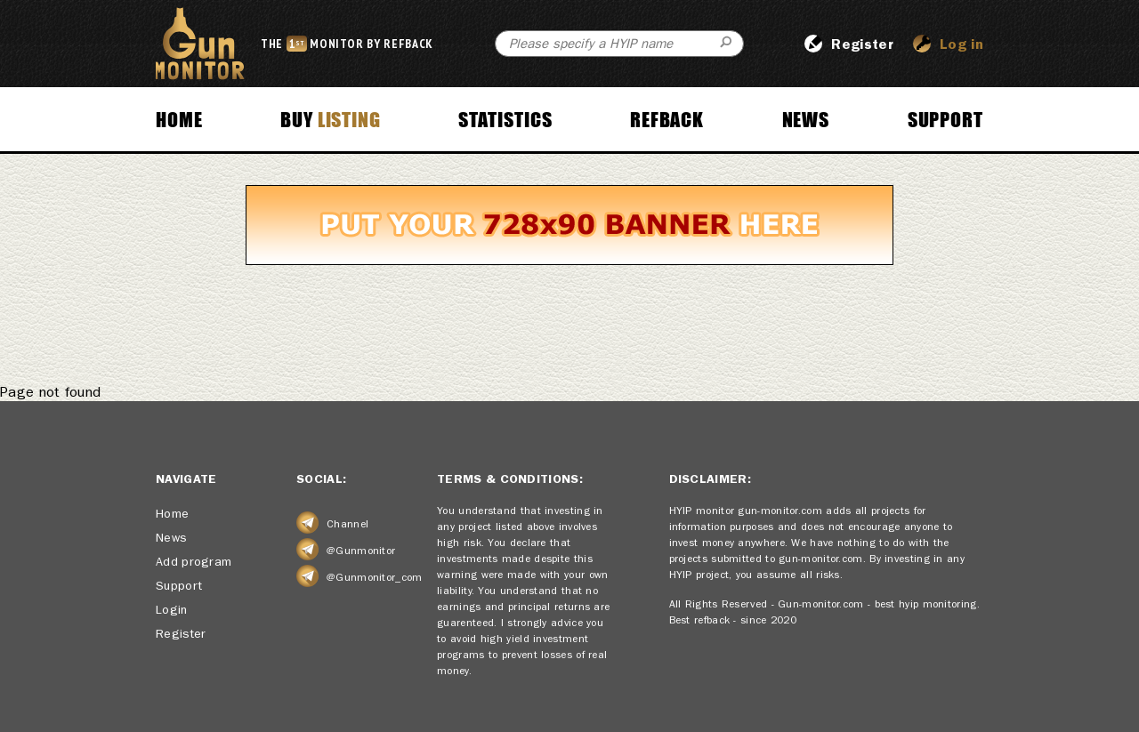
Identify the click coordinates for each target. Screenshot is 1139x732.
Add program (193, 561)
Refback (667, 118)
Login (172, 609)
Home (179, 118)
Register (181, 633)
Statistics (505, 118)
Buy (330, 118)
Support (945, 118)
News (806, 118)
